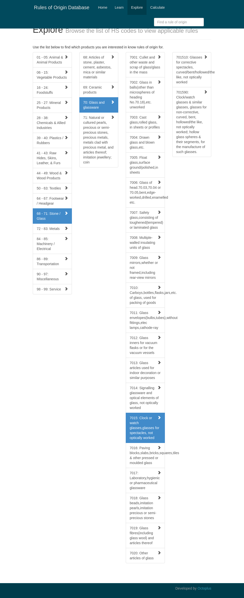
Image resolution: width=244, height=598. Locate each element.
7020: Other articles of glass (145, 555)
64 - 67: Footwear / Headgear (52, 200)
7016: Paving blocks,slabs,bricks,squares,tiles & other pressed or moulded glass (147, 455)
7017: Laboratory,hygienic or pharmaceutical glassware (145, 480)
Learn (119, 7)
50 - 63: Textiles (52, 188)
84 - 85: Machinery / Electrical (52, 244)
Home (102, 7)
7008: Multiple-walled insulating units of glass (145, 242)
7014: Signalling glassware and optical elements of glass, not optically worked (145, 398)
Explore (137, 7)
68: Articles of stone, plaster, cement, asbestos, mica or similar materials (99, 67)
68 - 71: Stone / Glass (52, 215)
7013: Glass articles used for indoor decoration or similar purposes (145, 370)
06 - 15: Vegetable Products (52, 74)
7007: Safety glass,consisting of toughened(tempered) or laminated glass (146, 219)
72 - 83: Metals (52, 228)
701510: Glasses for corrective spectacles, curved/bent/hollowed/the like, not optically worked (194, 69)
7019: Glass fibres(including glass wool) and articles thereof (145, 535)
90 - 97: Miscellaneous (52, 276)
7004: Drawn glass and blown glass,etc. (145, 142)
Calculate (157, 7)
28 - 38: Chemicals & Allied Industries (52, 123)
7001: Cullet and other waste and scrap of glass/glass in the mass (145, 64)
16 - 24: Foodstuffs (52, 89)
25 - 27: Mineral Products (52, 105)
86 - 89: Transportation (52, 261)
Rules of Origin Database (61, 7)
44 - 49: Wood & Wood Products (52, 175)
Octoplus (204, 588)
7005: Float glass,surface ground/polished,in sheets (145, 164)
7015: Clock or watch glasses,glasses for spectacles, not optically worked (145, 428)
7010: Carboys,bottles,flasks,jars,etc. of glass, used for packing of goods (147, 295)
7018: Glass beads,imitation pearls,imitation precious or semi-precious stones (145, 508)
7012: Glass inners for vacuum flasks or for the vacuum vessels (145, 345)
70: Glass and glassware (99, 104)
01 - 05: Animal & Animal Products (52, 59)
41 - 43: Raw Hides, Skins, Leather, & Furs (52, 158)
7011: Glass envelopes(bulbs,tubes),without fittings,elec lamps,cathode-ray (147, 320)
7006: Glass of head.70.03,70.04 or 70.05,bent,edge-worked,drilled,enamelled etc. (147, 192)
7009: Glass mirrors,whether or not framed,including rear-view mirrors (145, 267)
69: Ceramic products (99, 89)
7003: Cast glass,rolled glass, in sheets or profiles (145, 122)
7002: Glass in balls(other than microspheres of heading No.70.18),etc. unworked (145, 94)
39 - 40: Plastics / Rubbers (52, 140)
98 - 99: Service (52, 289)
